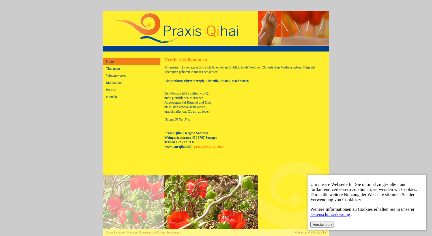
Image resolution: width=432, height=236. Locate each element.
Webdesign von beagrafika (310, 232)
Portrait (111, 90)
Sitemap (132, 232)
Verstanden (322, 224)
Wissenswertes (116, 76)
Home (110, 61)
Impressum (173, 232)
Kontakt (111, 97)
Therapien (113, 68)
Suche (109, 232)
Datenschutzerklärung (152, 232)
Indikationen (114, 83)
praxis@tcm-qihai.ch (209, 147)
